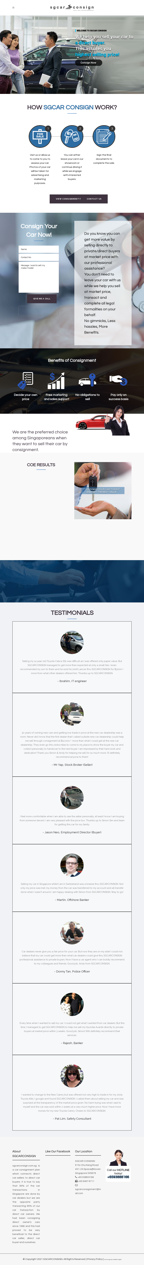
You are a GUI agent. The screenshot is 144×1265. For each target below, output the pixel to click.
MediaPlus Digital (117, 1259)
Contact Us (94, 199)
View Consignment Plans (71, 199)
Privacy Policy (95, 1259)
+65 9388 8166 (86, 1177)
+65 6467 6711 (86, 1181)
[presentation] (38, 311)
